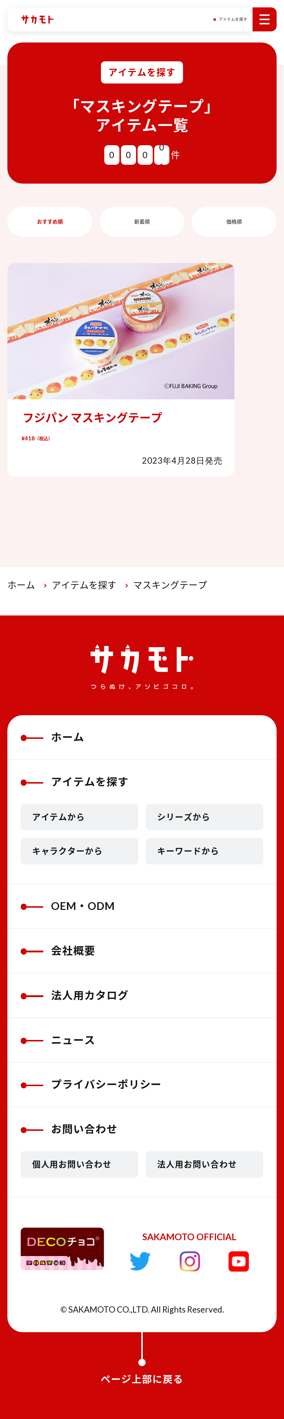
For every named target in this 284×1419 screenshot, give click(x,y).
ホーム (21, 585)
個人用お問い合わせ (72, 1164)
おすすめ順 (50, 221)
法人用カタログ (75, 995)
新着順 (142, 221)
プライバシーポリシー (91, 1084)
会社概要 (58, 950)
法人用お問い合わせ (197, 1164)
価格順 (234, 221)
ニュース (58, 1040)
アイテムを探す (84, 585)
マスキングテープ (170, 585)
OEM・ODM (68, 906)
